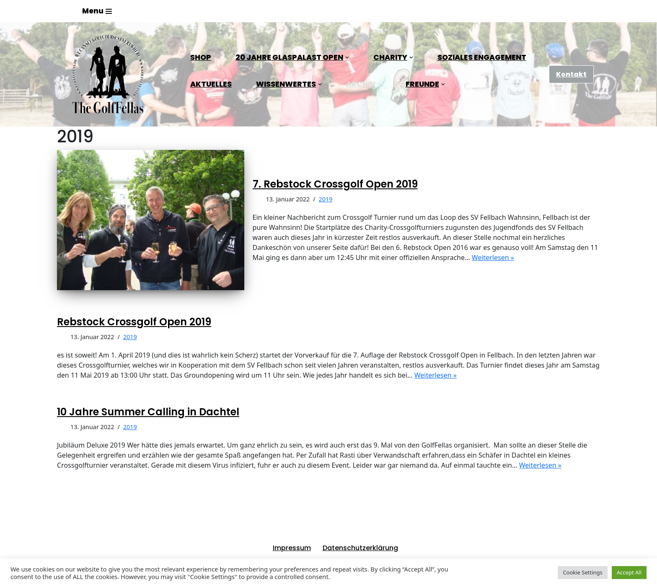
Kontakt (571, 74)
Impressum (292, 548)
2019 (326, 199)
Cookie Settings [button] (582, 572)
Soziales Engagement (481, 57)
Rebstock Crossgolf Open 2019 (134, 322)
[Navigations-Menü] (97, 11)
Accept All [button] (629, 572)
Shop (200, 57)
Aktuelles (211, 84)
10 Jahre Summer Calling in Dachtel (148, 412)
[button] (347, 57)
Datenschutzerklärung (360, 548)
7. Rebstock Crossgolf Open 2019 (335, 184)
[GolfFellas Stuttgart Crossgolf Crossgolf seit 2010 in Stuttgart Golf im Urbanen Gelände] (108, 74)
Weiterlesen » (493, 257)
